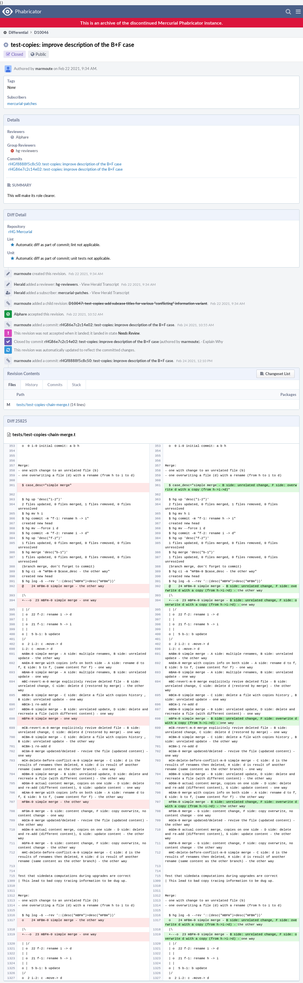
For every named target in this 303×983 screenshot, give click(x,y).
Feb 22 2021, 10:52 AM (85, 314)
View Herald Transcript (100, 284)
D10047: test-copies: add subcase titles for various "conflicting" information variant (138, 303)
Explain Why (213, 341)
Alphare (22, 137)
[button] (298, 11)
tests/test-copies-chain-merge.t (42, 404)
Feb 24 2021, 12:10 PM (194, 360)
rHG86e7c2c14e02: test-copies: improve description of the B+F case (65, 169)
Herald (19, 284)
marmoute (44, 68)
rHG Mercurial (20, 231)
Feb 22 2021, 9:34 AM (86, 273)
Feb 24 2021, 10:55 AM (195, 324)
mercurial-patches (22, 103)
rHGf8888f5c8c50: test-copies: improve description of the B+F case (65, 164)
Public (41, 54)
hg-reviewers (27, 150)
